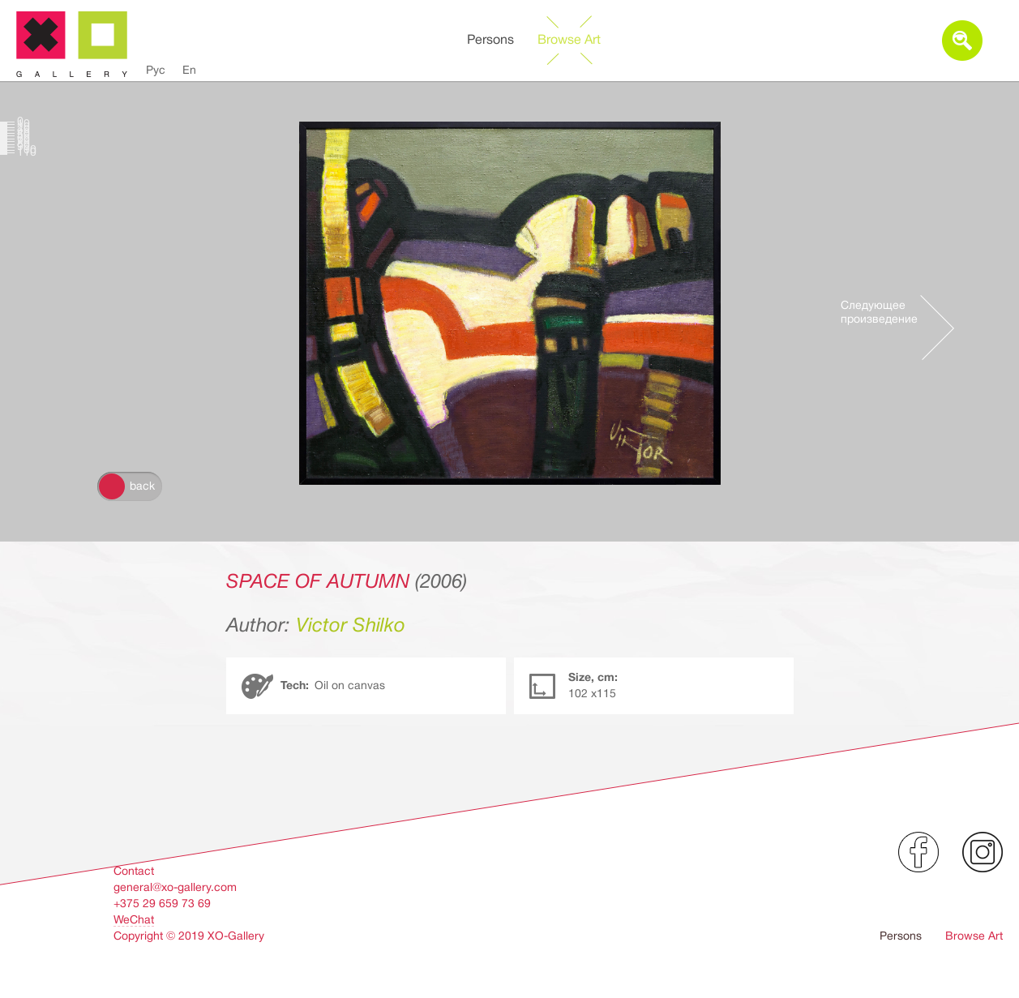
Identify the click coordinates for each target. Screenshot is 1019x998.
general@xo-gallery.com (175, 886)
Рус (155, 69)
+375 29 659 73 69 (162, 903)
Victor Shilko (350, 625)
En (189, 69)
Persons (490, 39)
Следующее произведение (879, 311)
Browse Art (569, 39)
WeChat (133, 919)
